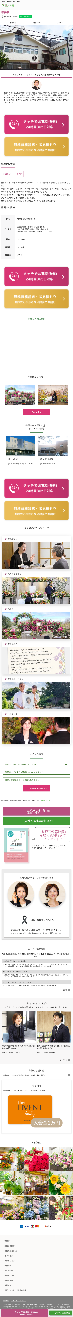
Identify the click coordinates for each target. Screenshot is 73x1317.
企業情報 (6, 1301)
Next (69, 44)
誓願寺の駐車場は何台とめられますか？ (22, 779)
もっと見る (36, 411)
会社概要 (7, 1285)
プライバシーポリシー (18, 1301)
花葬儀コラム (9, 1275)
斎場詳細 (13, 22)
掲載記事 (64, 990)
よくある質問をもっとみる (36, 788)
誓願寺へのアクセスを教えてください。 (22, 764)
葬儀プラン (36, 22)
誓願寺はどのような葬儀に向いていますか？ (24, 772)
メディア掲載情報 (36, 948)
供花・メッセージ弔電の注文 (15, 1290)
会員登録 (7, 1265)
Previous (4, 44)
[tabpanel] (36, 47)
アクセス (60, 22)
